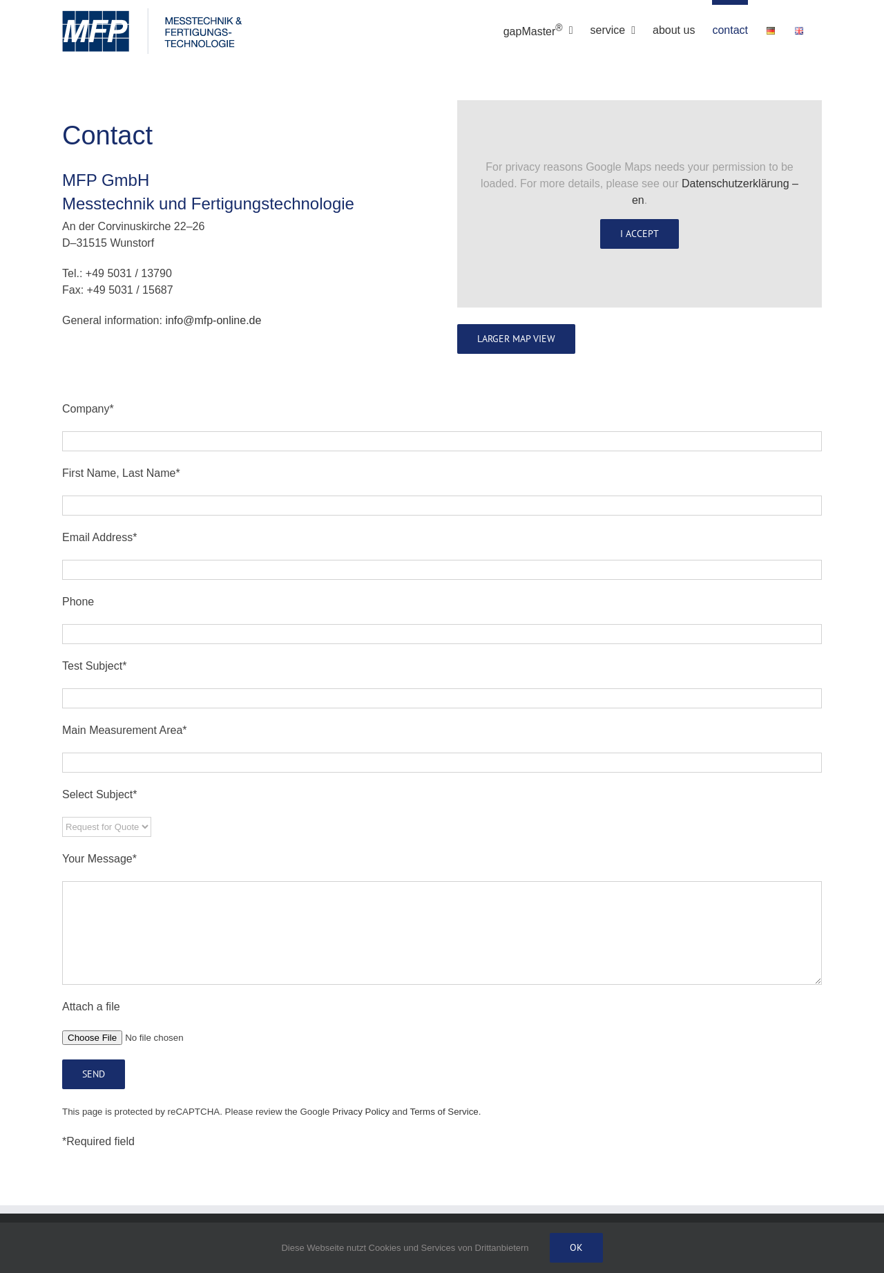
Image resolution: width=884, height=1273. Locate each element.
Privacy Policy (361, 1111)
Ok (576, 1247)
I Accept (639, 233)
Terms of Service (444, 1111)
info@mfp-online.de (213, 320)
